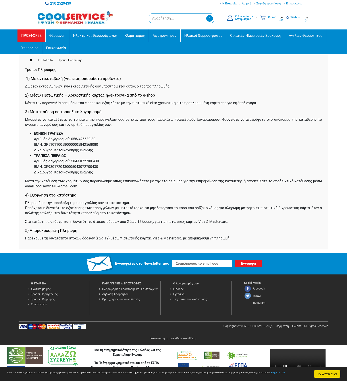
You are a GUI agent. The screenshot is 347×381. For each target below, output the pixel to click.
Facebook (259, 288)
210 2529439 (60, 3)
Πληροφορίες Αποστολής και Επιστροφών (130, 289)
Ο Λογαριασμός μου (186, 283)
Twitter (257, 295)
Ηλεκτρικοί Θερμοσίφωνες (95, 35)
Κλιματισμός (135, 35)
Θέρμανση (57, 35)
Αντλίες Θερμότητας (305, 35)
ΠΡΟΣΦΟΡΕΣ (31, 35)
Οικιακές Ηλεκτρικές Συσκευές (255, 35)
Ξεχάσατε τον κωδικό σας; (190, 299)
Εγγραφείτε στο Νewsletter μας (142, 263)
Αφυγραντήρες (165, 35)
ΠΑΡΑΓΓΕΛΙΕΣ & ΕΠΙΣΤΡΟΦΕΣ (121, 283)
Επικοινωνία (294, 3)
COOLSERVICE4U (77, 17)
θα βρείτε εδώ (146, 375)
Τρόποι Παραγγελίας (44, 294)
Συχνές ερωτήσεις (268, 3)
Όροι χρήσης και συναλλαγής (121, 299)
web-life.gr (190, 338)
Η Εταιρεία (229, 3)
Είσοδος (178, 289)
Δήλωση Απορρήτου (115, 294)
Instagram (259, 302)
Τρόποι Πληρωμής (43, 299)
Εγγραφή (178, 294)
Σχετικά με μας (41, 289)
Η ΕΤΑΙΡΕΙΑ (45, 60)
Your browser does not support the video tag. (298, 363)
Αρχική (246, 3)
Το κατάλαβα (327, 372)
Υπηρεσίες (29, 48)
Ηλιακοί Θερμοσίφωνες (203, 35)
